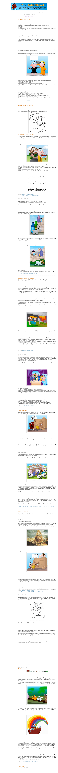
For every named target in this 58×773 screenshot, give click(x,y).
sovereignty (48, 506)
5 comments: (32, 350)
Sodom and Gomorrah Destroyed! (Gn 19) (26, 278)
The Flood (20, 668)
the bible (36, 591)
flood (22, 761)
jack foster (28, 195)
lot (24, 351)
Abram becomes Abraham (23, 355)
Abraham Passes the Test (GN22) (24, 200)
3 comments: (32, 590)
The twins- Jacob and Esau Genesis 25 (25, 105)
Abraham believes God (22, 410)
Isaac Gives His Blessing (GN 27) (24, 19)
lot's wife (27, 351)
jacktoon (32, 195)
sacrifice (39, 506)
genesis (24, 195)
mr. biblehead (39, 195)
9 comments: (32, 194)
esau (22, 195)
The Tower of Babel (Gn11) (23, 511)
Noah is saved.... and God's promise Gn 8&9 (26, 596)
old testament (35, 506)
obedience (30, 506)
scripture (43, 506)
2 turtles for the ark (22, 766)
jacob (35, 195)
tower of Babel (53, 506)
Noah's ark (39, 761)
